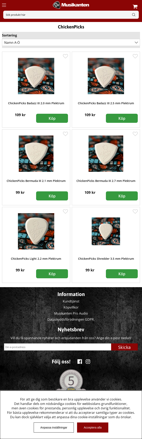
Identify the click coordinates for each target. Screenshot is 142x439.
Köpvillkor (71, 307)
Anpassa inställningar (53, 427)
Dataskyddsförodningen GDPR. (71, 319)
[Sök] (71, 15)
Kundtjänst (71, 301)
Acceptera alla (93, 427)
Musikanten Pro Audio (71, 313)
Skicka (124, 347)
